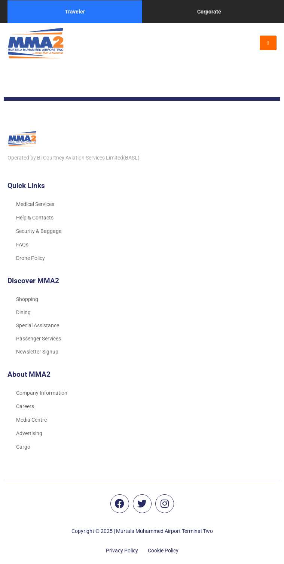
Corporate (209, 12)
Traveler (75, 12)
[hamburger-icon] (268, 43)
